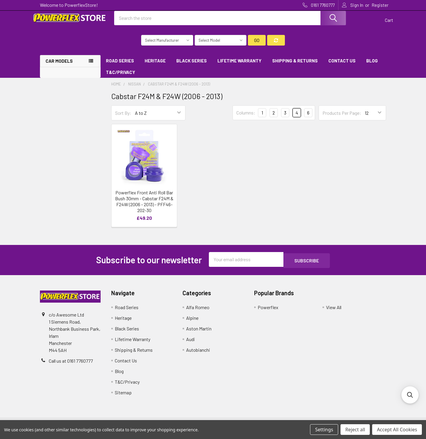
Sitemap (123, 396)
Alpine (192, 322)
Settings (324, 429)
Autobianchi (198, 354)
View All (333, 311)
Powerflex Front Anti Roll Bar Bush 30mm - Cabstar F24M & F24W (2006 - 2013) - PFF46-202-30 (144, 206)
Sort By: (123, 118)
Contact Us (342, 66)
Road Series (120, 66)
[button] (410, 395)
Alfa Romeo (197, 311)
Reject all (355, 429)
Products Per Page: (341, 118)
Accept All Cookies (397, 429)
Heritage (155, 66)
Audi (190, 343)
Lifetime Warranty (239, 66)
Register (380, 5)
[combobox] (230, 21)
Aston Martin (199, 332)
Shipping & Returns (295, 66)
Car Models (59, 66)
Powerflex (268, 311)
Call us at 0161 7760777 (71, 365)
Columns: (245, 118)
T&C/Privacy (122, 77)
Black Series (191, 66)
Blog (372, 66)
